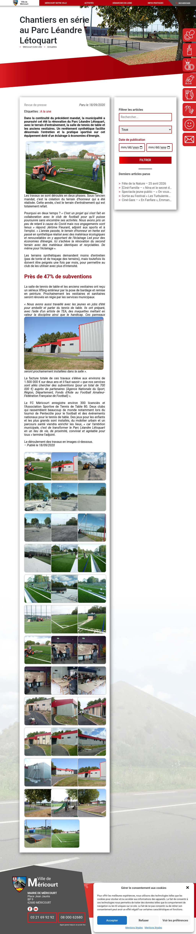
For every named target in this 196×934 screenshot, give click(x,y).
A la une (45, 111)
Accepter (112, 920)
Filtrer (145, 160)
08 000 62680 (71, 917)
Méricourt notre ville (56, 3)
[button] (188, 888)
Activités (88, 3)
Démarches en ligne (122, 3)
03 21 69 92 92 (42, 917)
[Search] (186, 3)
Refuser (144, 920)
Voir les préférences (175, 920)
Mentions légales (134, 928)
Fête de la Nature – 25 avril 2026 (144, 183)
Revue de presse (35, 105)
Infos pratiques (155, 3)
